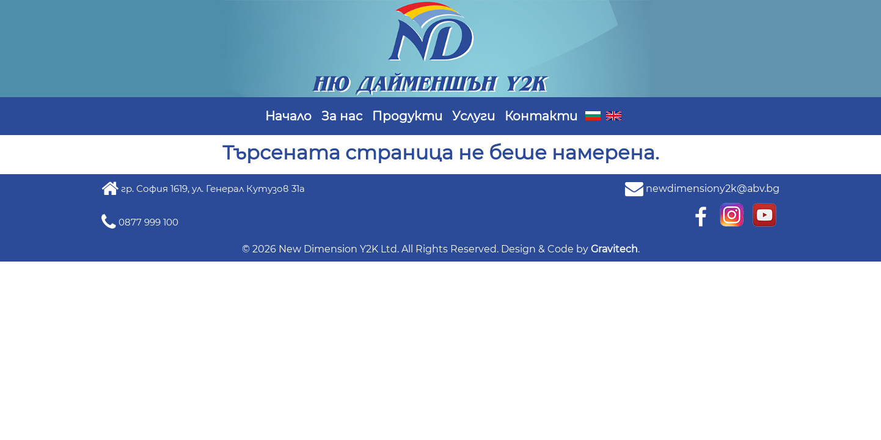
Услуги (473, 116)
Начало (288, 116)
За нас (341, 116)
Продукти (407, 116)
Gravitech (614, 249)
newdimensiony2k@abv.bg (713, 188)
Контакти (541, 116)
